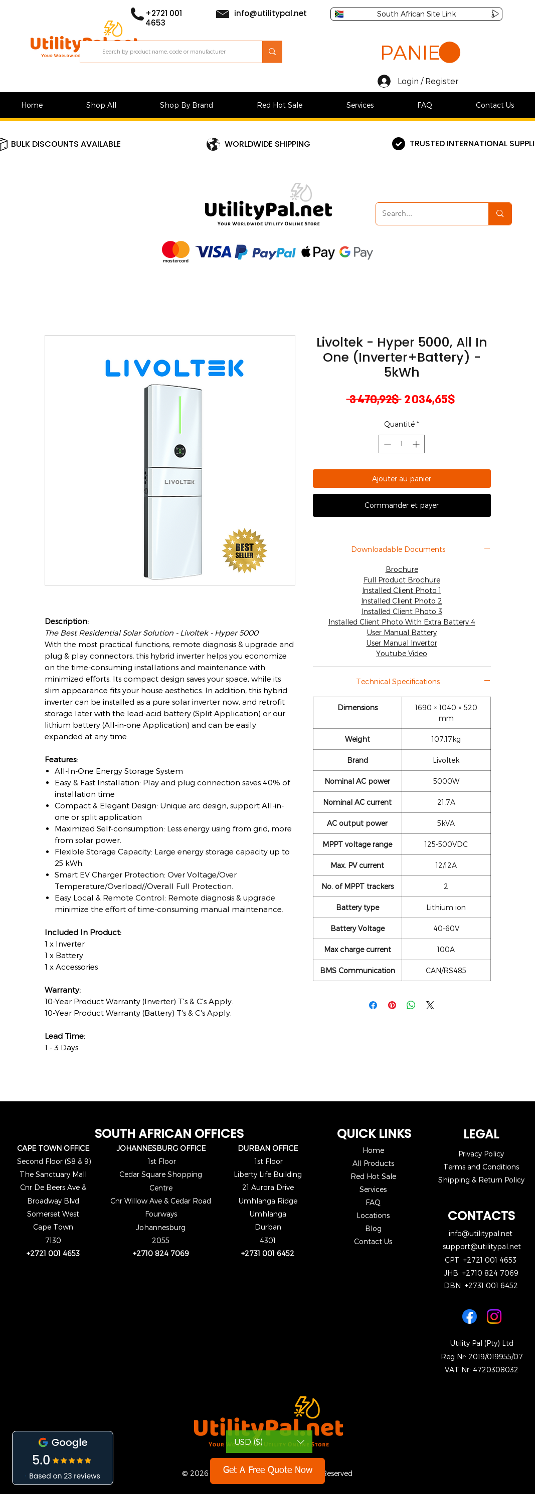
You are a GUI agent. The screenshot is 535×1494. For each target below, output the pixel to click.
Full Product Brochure (402, 579)
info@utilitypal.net (480, 1233)
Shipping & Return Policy (481, 1179)
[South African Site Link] (416, 14)
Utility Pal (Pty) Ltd (481, 1343)
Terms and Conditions (481, 1166)
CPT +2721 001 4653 (480, 1260)
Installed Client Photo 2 (401, 600)
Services (373, 1189)
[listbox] (269, 1441)
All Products (373, 1163)
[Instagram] (494, 1316)
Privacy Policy (481, 1153)
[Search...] (425, 214)
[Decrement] (386, 444)
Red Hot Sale (373, 1176)
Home (373, 1150)
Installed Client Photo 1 (401, 590)
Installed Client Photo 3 (402, 611)
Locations (373, 1215)
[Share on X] (430, 1005)
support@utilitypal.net (482, 1246)
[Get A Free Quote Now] (267, 1471)
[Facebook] (469, 1316)
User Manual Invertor (402, 643)
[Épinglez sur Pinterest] (392, 1005)
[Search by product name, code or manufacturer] (171, 52)
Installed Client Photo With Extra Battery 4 (401, 622)
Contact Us (373, 1241)
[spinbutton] (402, 444)
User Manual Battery (402, 632)
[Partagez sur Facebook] (373, 1005)
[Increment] (417, 444)
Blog (373, 1228)
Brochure (402, 569)
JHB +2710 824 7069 (481, 1273)
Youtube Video (401, 653)
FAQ (373, 1202)
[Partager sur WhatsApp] (411, 1005)
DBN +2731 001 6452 (481, 1285)
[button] (420, 53)
